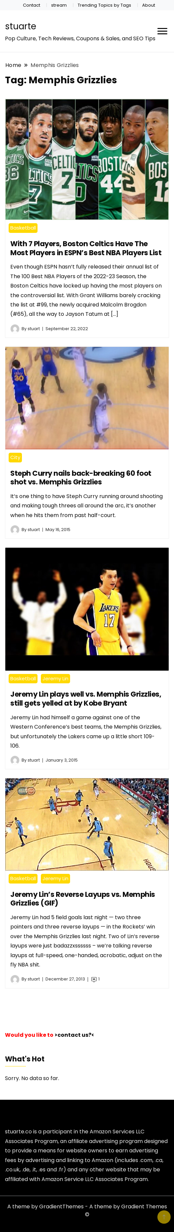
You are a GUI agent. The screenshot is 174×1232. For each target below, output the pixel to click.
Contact (31, 5)
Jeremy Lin (55, 678)
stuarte (20, 26)
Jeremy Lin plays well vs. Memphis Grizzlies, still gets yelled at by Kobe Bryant (85, 698)
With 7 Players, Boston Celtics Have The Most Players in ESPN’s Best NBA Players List (85, 248)
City (15, 457)
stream (59, 5)
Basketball (23, 227)
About (148, 5)
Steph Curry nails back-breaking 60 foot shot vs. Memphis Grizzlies (80, 477)
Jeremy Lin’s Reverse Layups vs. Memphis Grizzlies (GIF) (82, 899)
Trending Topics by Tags (104, 5)
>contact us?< (74, 1035)
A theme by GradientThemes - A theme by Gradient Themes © (87, 1210)
